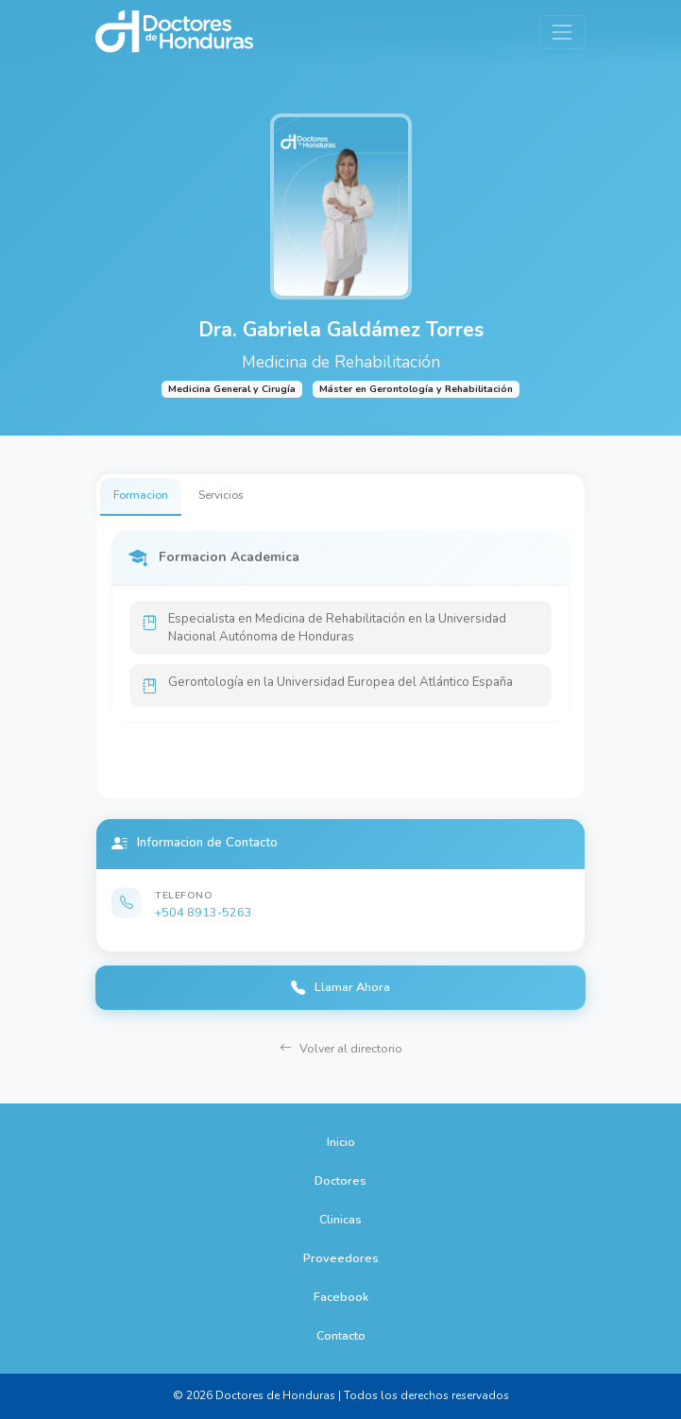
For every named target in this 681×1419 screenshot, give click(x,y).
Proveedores (341, 1258)
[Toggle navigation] (562, 31)
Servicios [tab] (221, 495)
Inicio (341, 1142)
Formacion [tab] (140, 495)
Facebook (341, 1297)
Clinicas (340, 1219)
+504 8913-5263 (203, 912)
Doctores (340, 1180)
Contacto (341, 1335)
